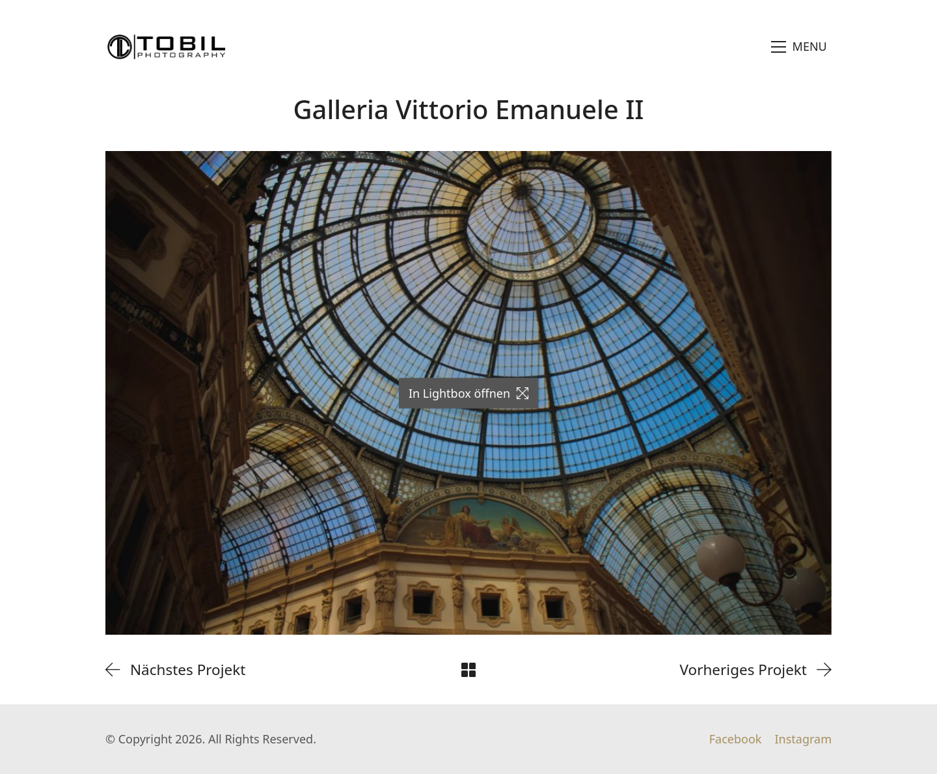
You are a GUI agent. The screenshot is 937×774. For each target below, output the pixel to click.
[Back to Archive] (468, 670)
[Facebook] (735, 739)
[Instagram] (803, 739)
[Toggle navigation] (799, 47)
